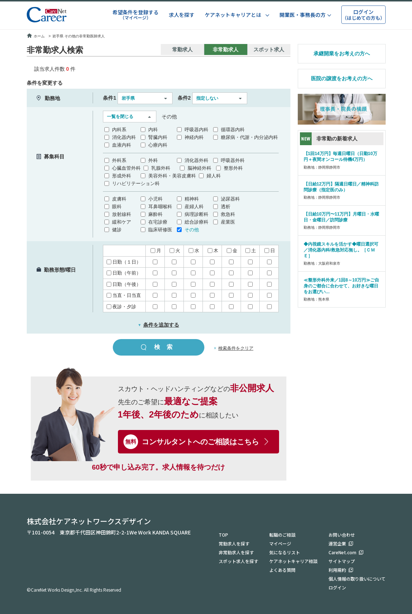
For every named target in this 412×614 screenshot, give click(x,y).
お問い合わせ (342, 535)
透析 (225, 206)
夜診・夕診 (121, 306)
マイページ (280, 543)
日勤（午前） (124, 273)
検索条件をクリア (235, 348)
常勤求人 (182, 49)
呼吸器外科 (233, 160)
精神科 (192, 199)
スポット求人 (268, 49)
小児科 (155, 199)
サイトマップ (342, 561)
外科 (153, 160)
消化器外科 (196, 160)
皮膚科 (119, 199)
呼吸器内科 (196, 129)
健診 (117, 229)
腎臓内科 (157, 137)
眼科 (117, 206)
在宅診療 (157, 222)
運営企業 (337, 543)
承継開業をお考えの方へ (341, 53)
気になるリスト (284, 552)
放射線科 (121, 214)
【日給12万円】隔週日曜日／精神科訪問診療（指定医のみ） (341, 186)
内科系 (119, 129)
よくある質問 (282, 570)
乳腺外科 (160, 168)
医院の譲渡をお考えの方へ (341, 78)
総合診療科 (196, 222)
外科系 (119, 160)
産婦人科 (194, 206)
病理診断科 (196, 214)
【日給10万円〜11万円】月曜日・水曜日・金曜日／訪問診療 (341, 217)
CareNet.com (342, 552)
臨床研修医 (160, 229)
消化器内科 (124, 137)
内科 (153, 129)
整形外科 (233, 168)
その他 (192, 229)
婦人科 (214, 176)
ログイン (337, 587)
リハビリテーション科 (136, 183)
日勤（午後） (124, 284)
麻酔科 (155, 214)
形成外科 (121, 176)
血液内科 (121, 145)
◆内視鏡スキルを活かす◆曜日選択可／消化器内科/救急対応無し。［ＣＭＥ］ (341, 250)
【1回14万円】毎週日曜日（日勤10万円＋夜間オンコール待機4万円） (340, 156)
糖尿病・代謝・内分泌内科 (249, 137)
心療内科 (157, 145)
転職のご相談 (282, 535)
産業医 (228, 222)
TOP (223, 535)
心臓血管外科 (126, 168)
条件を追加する (158, 325)
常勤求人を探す (234, 543)
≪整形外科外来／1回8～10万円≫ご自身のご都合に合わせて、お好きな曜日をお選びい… (341, 285)
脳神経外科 (199, 168)
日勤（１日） (124, 262)
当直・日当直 (124, 295)
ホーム (36, 36)
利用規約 (337, 570)
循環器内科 (233, 129)
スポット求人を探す (238, 561)
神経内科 (194, 137)
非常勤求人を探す (236, 552)
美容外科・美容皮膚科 (172, 176)
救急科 (228, 214)
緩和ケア (121, 222)
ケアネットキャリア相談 (293, 561)
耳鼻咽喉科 (160, 206)
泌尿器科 (230, 199)
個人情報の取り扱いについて (357, 579)
